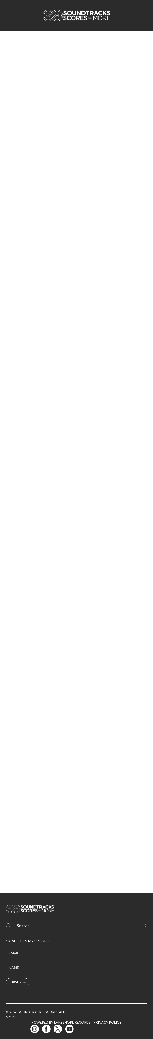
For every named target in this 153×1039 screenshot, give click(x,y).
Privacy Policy (108, 1022)
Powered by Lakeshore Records (61, 1022)
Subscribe (17, 982)
